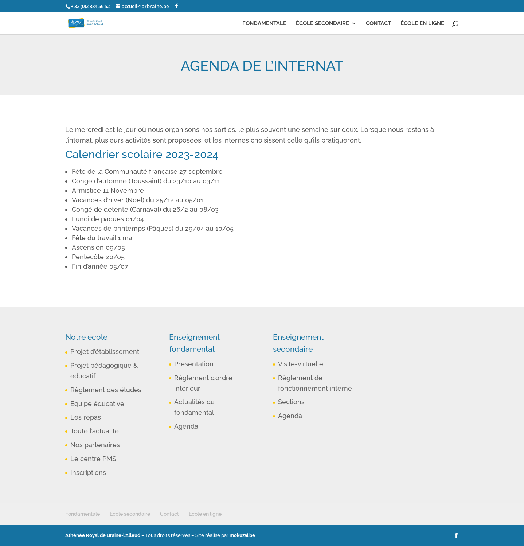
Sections (291, 402)
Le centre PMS (93, 459)
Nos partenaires (95, 445)
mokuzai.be (242, 535)
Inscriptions (88, 472)
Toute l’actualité (94, 431)
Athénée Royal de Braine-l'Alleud (102, 535)
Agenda (186, 426)
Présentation (194, 364)
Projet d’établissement (104, 351)
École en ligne (422, 24)
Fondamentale (264, 24)
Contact (378, 24)
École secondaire (322, 24)
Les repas (85, 417)
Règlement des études (105, 390)
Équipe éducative (97, 403)
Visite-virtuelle (300, 364)
